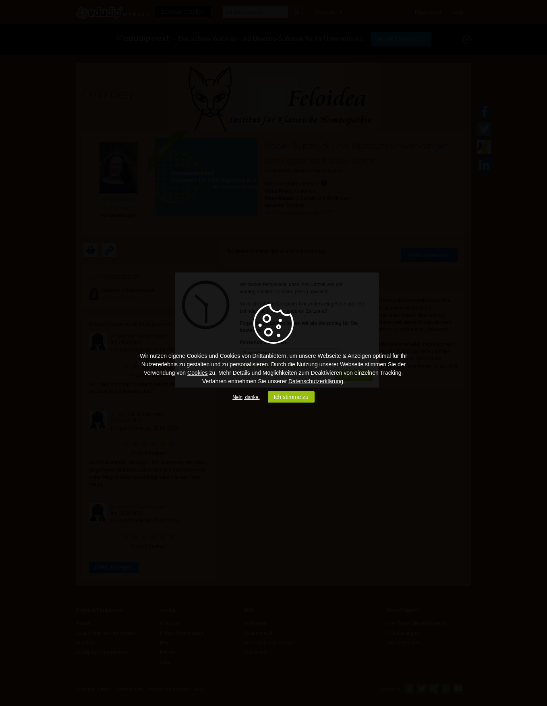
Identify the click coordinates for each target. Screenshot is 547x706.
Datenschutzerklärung (315, 381)
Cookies (197, 373)
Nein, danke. (245, 397)
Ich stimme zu (291, 397)
